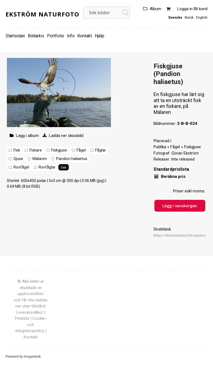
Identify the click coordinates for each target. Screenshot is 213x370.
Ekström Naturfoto (42, 14)
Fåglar (100, 150)
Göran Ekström (185, 153)
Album (155, 8)
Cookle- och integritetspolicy (31, 324)
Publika (160, 146)
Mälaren (39, 158)
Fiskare (35, 150)
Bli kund (200, 8)
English (201, 17)
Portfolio (55, 35)
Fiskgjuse (59, 150)
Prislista (22, 318)
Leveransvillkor (29, 312)
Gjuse (18, 158)
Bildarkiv (36, 35)
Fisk (16, 150)
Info (71, 35)
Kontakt (84, 35)
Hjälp (99, 35)
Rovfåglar (47, 167)
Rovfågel (21, 167)
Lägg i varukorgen (179, 205)
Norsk (189, 17)
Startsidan (15, 35)
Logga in (185, 8)
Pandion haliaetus (71, 158)
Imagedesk (32, 356)
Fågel (81, 150)
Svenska (175, 17)
